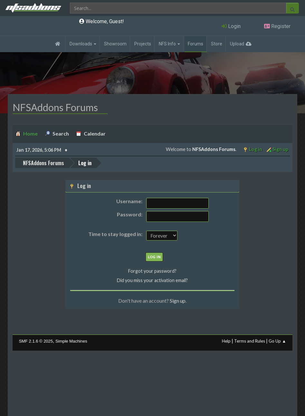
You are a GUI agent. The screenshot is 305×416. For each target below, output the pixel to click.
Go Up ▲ (277, 341)
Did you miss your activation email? (152, 280)
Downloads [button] (83, 43)
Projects (142, 43)
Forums (195, 43)
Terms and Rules (249, 341)
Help (226, 341)
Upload (237, 43)
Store (216, 43)
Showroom (115, 43)
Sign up (178, 301)
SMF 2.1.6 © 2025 (36, 341)
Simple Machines (71, 341)
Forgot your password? (152, 271)
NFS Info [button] (169, 43)
